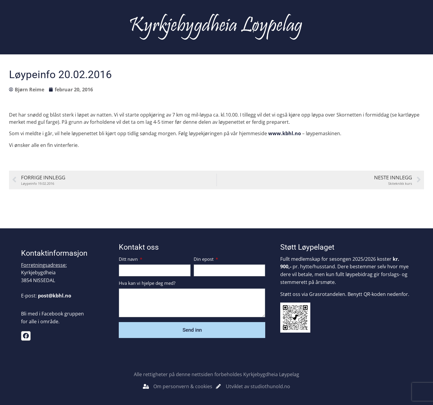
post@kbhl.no (54, 295)
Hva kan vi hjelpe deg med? (147, 283)
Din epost (204, 259)
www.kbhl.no (284, 133)
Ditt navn (129, 259)
